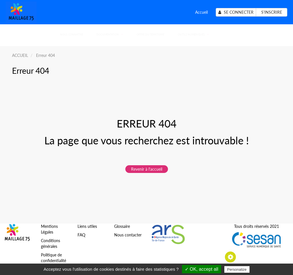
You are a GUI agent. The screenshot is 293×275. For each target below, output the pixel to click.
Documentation (109, 34)
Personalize (237, 269)
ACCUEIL (20, 55)
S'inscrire (271, 12)
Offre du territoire (150, 34)
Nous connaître (71, 34)
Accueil (201, 12)
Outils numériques (193, 34)
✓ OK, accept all (201, 269)
